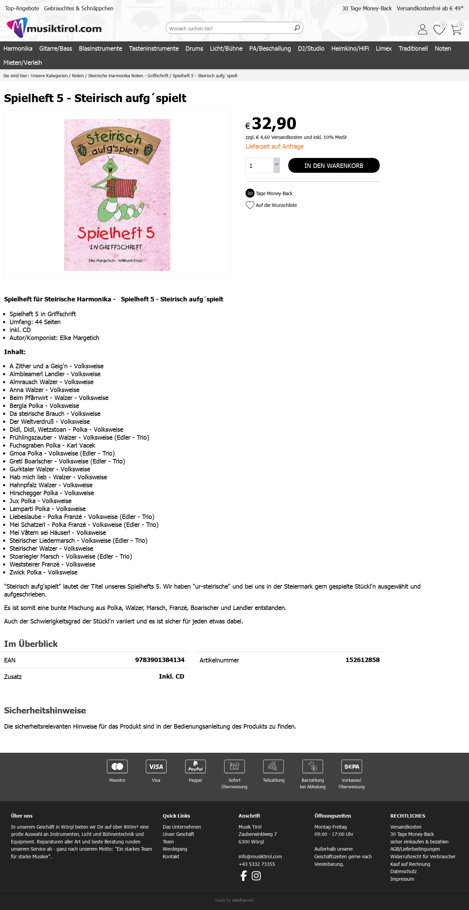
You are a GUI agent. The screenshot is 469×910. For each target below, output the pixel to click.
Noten (443, 48)
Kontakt (171, 856)
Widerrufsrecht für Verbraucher (423, 856)
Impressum (402, 879)
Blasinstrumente (100, 48)
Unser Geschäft (178, 834)
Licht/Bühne (226, 48)
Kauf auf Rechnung (410, 864)
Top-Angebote (22, 8)
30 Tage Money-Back (367, 8)
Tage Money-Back (269, 192)
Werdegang (175, 849)
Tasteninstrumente (154, 48)
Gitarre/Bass (55, 48)
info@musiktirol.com (260, 856)
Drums (194, 48)
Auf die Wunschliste (276, 204)
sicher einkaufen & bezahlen (419, 841)
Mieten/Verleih (22, 62)
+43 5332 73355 (257, 864)
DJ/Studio (311, 48)
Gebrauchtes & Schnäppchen (78, 8)
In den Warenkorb (334, 165)
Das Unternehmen (182, 826)
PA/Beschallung (270, 48)
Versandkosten (405, 826)
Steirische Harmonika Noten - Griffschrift (128, 75)
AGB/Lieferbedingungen (415, 849)
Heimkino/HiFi (350, 48)
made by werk (234, 900)
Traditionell (413, 48)
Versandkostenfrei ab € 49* (430, 8)
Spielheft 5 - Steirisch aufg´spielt (205, 75)
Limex (384, 48)
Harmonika (17, 48)
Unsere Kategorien (49, 75)
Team (168, 841)
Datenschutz (403, 871)
